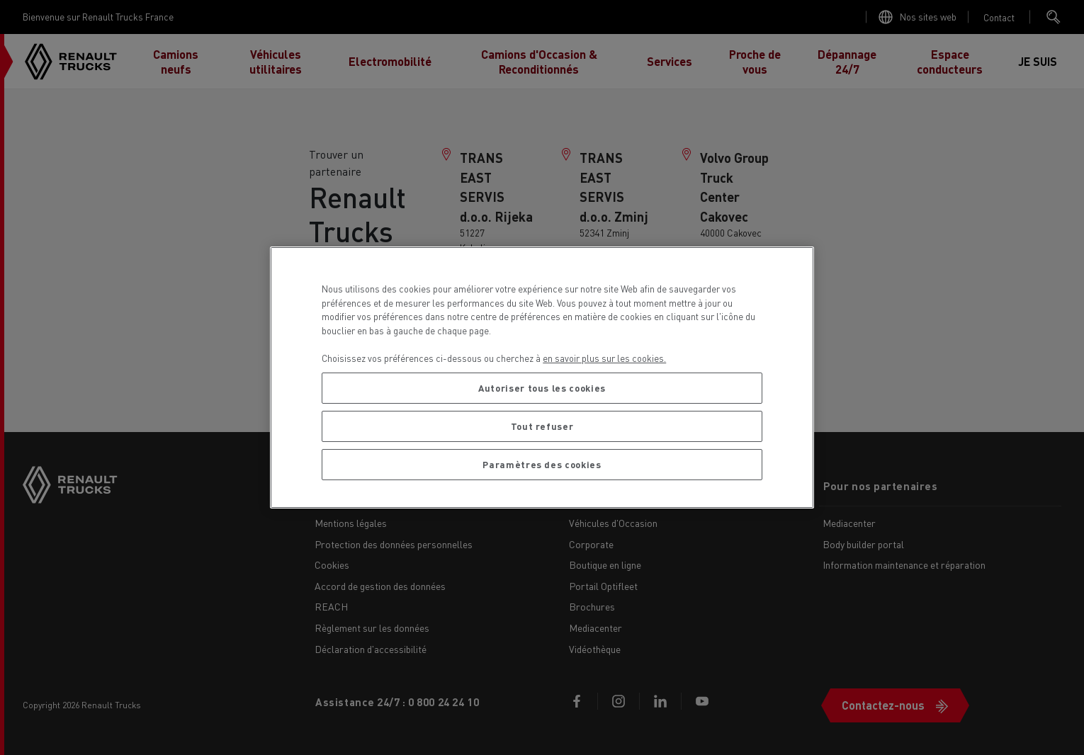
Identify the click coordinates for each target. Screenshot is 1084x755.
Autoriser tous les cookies (542, 388)
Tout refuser (542, 426)
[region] (542, 377)
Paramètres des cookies (541, 464)
